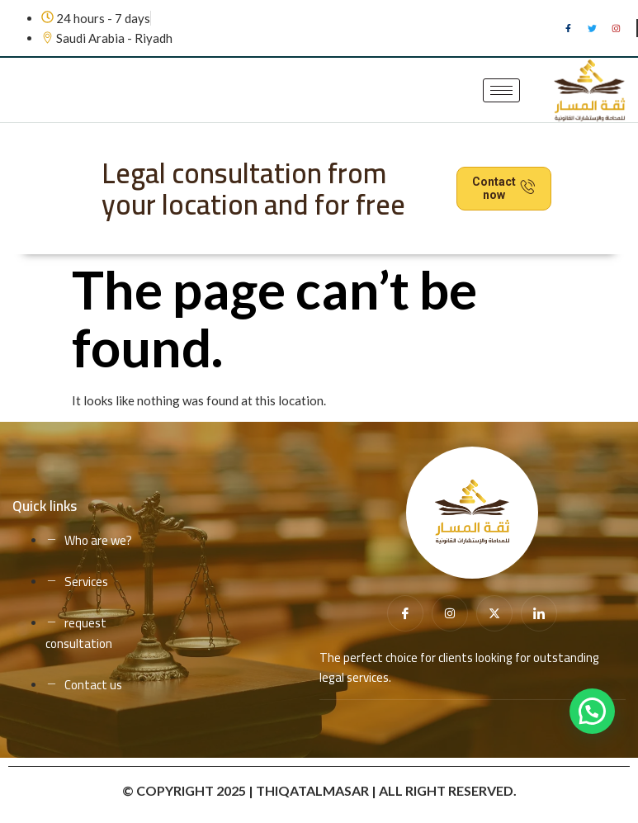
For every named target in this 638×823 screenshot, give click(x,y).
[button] (592, 711)
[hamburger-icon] (501, 90)
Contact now (504, 188)
